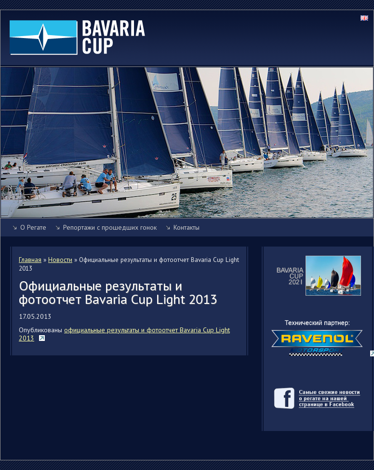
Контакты (187, 227)
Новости (60, 259)
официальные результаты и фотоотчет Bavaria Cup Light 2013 (124, 334)
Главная (30, 259)
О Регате (33, 227)
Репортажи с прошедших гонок (110, 227)
